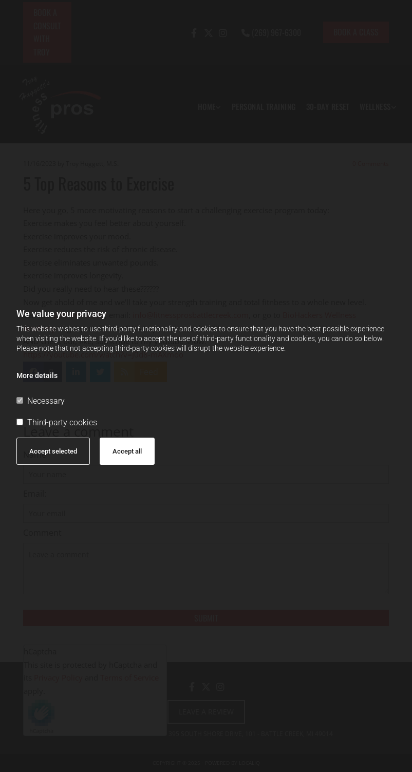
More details (37, 375)
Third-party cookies (56, 422)
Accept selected (53, 451)
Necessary (40, 401)
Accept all (127, 451)
